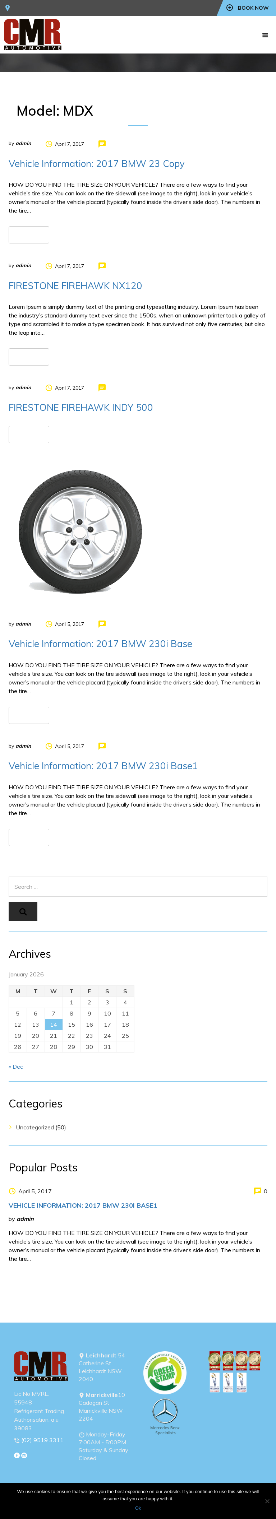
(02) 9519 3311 (42, 1440)
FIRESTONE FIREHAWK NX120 (75, 286)
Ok (138, 1508)
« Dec (16, 1066)
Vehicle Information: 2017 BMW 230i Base (100, 644)
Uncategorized (35, 1127)
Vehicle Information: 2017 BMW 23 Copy (97, 163)
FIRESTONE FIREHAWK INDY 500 (81, 407)
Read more (29, 234)
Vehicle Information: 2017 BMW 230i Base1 (103, 766)
